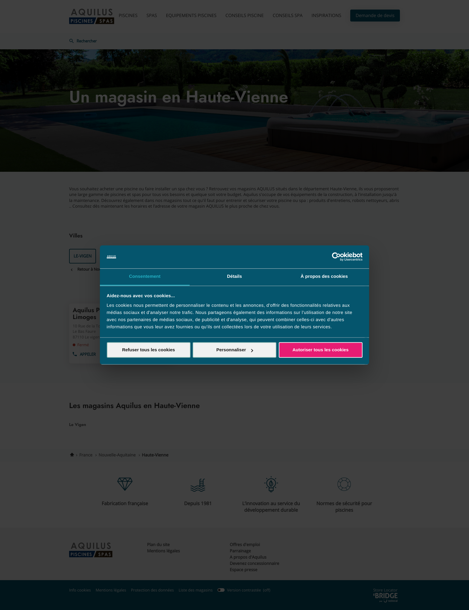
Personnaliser (234, 349)
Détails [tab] (234, 276)
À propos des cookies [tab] (324, 276)
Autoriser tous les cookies (321, 349)
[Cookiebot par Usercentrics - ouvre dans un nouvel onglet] (336, 256)
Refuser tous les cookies (148, 349)
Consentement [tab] (144, 276)
